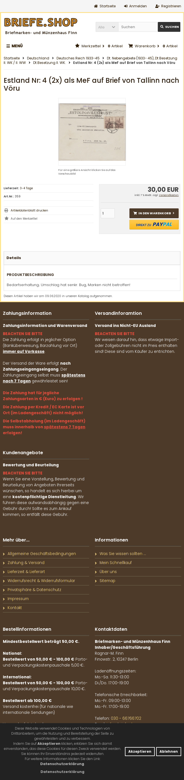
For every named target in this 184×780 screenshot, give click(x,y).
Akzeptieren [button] (139, 751)
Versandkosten (169, 195)
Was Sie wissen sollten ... (120, 553)
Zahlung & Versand (23, 562)
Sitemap (105, 580)
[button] (107, 27)
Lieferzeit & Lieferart (24, 571)
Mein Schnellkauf (113, 562)
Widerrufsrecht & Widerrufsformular (39, 580)
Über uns (106, 571)
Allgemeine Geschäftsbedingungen (39, 553)
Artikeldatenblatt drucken (29, 210)
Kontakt (12, 607)
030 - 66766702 (126, 718)
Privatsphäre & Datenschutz (32, 589)
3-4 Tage (26, 188)
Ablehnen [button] (169, 751)
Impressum (16, 598)
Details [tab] (13, 257)
